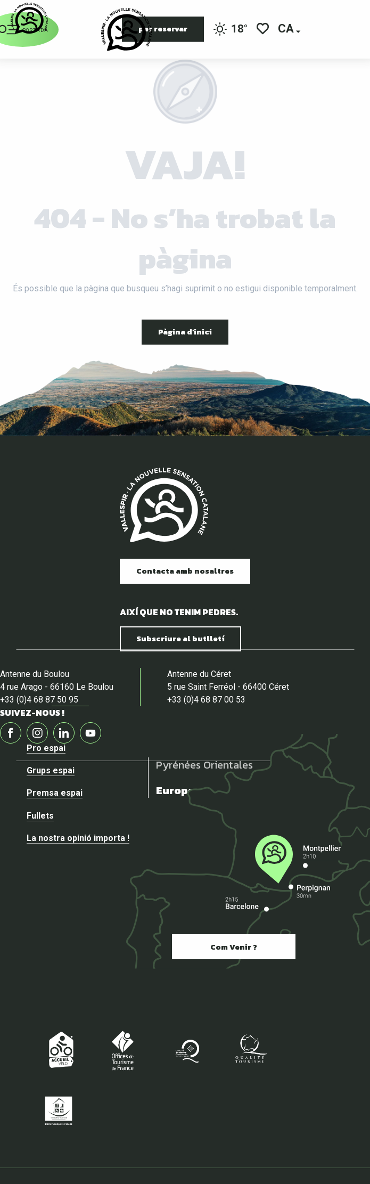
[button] (287, 29)
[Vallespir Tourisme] (29, 18)
